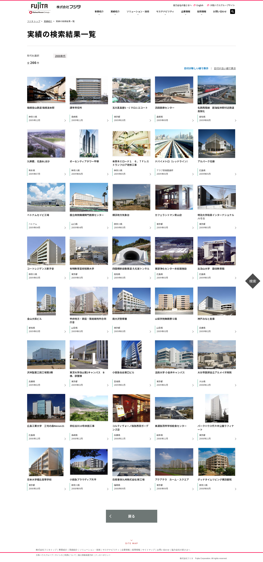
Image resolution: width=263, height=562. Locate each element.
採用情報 (136, 550)
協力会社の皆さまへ (182, 5)
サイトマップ (148, 550)
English (198, 5)
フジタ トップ (33, 21)
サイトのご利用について (65, 555)
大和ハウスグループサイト (221, 5)
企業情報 (125, 550)
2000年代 (60, 56)
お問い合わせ (163, 550)
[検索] (232, 11)
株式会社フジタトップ (46, 550)
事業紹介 (63, 550)
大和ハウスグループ (44, 555)
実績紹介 (48, 21)
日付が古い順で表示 (225, 68)
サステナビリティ (111, 550)
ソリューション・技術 (90, 550)
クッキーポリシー (102, 555)
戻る (131, 516)
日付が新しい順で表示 (196, 68)
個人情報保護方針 (85, 555)
